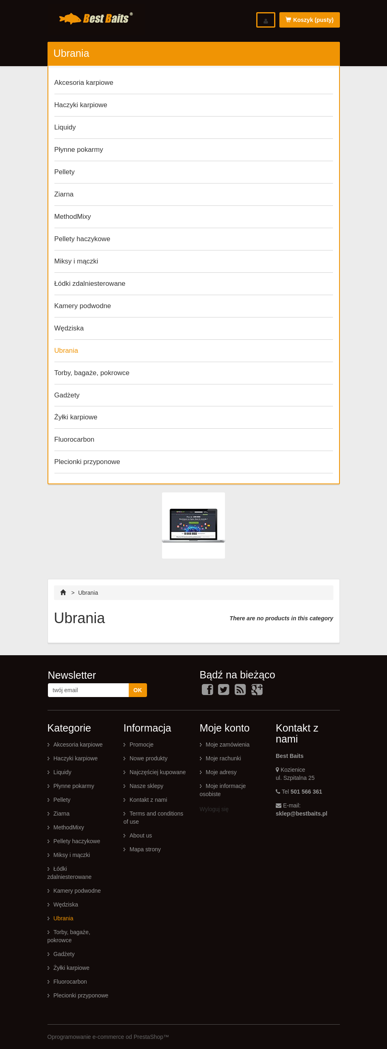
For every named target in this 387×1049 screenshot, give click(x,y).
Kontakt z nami (148, 799)
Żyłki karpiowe (75, 417)
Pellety (64, 172)
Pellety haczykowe (82, 239)
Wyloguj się (214, 809)
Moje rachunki (223, 758)
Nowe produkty (148, 758)
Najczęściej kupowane (158, 772)
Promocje (142, 744)
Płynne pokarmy (78, 149)
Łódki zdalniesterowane (89, 283)
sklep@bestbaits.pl (301, 813)
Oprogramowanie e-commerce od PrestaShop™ (108, 1037)
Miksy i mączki (76, 261)
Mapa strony (145, 849)
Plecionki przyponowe (87, 462)
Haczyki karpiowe (81, 105)
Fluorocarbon (74, 439)
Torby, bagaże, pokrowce (92, 373)
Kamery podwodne (82, 306)
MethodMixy (72, 216)
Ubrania (66, 350)
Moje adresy (221, 772)
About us (141, 835)
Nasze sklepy (146, 786)
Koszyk (309, 20)
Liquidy (65, 127)
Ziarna (64, 194)
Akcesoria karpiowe (84, 82)
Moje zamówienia (228, 744)
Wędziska (69, 328)
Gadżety (67, 395)
